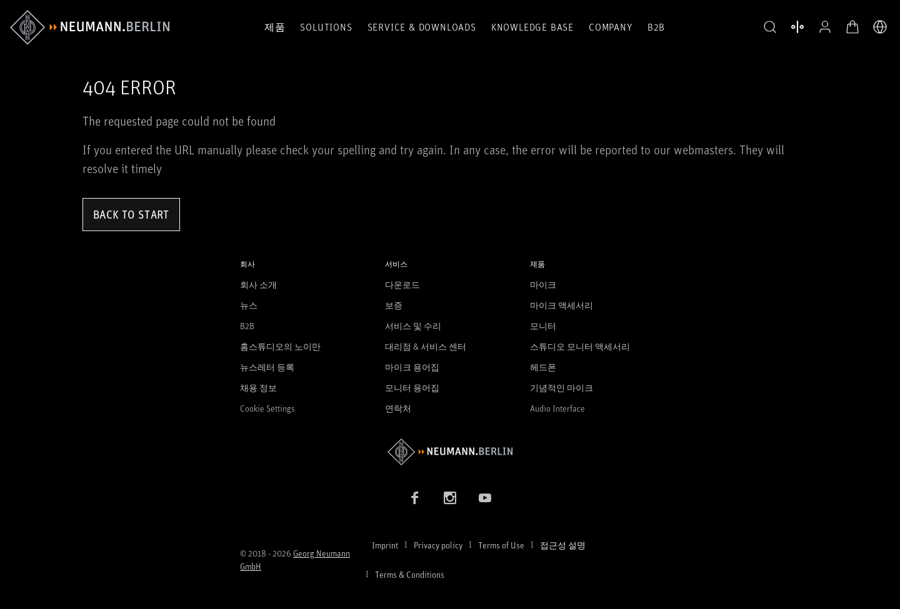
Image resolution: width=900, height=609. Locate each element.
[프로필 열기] (825, 27)
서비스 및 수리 (413, 325)
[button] (770, 27)
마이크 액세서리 (561, 305)
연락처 (398, 408)
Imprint (385, 545)
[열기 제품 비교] (798, 27)
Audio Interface (557, 408)
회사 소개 (258, 284)
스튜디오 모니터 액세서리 (580, 346)
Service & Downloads (422, 27)
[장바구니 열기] (852, 27)
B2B (656, 27)
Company (610, 27)
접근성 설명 (563, 545)
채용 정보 (258, 387)
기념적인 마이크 (561, 387)
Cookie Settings (267, 408)
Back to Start (131, 214)
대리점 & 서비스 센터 (425, 346)
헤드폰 (543, 367)
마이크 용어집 (412, 367)
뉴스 (249, 305)
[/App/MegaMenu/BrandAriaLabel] (89, 27)
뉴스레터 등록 (267, 367)
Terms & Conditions (409, 574)
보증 (393, 305)
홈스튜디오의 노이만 (280, 346)
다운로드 (402, 284)
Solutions (326, 27)
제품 (275, 27)
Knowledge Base (532, 27)
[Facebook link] (415, 497)
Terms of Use (501, 545)
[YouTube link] (485, 497)
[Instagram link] (450, 497)
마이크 (543, 284)
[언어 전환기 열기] (880, 27)
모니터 (543, 325)
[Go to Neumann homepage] (450, 451)
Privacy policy (438, 545)
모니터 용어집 (412, 387)
